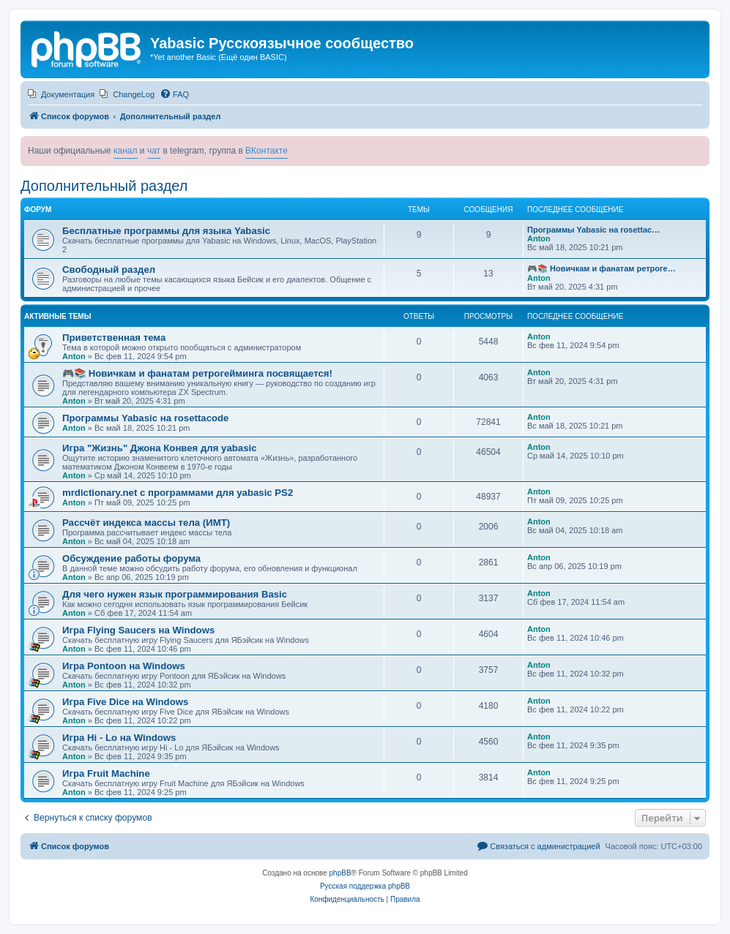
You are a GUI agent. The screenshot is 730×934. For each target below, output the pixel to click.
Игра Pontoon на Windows (123, 665)
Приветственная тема (113, 337)
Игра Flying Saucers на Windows (138, 630)
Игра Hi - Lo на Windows (119, 737)
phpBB (340, 873)
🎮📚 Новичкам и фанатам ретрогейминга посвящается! (197, 373)
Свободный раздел (108, 269)
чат (153, 151)
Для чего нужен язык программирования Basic (174, 594)
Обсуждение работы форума (131, 558)
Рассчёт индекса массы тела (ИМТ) (146, 522)
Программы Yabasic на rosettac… (593, 229)
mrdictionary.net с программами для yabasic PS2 (177, 492)
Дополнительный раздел (104, 186)
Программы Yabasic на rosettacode (145, 418)
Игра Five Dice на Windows (125, 701)
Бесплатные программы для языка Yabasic (166, 230)
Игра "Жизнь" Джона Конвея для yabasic (159, 447)
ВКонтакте (266, 151)
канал (125, 151)
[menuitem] (61, 94)
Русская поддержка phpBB (365, 886)
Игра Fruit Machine (106, 773)
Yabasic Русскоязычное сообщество (282, 43)
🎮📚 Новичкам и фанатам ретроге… (601, 268)
